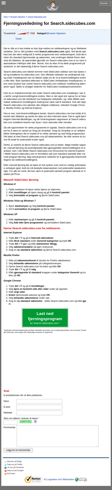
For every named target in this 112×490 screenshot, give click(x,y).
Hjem (6, 17)
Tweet (18, 38)
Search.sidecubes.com (37, 17)
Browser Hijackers (17, 17)
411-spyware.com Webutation (59, 483)
